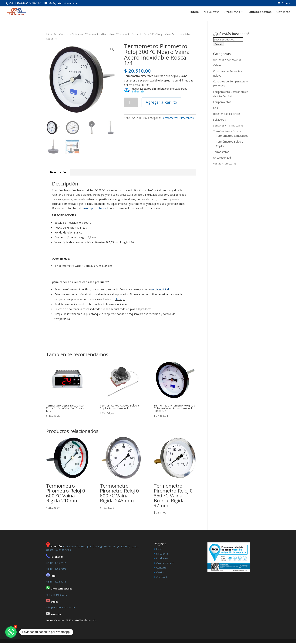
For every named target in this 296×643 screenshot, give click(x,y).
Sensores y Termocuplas (228, 125)
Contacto (283, 12)
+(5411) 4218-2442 (56, 563)
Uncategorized (222, 157)
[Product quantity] (131, 102)
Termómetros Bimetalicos (100, 34)
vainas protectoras (94, 208)
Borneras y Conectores (227, 59)
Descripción (58, 172)
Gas (215, 108)
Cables (217, 65)
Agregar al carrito (161, 102)
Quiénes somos (260, 12)
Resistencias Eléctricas (226, 114)
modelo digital (160, 289)
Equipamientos (222, 102)
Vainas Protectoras (224, 163)
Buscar (219, 44)
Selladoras (219, 119)
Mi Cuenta (211, 12)
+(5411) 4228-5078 (56, 581)
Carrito (160, 572)
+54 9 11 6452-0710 (56, 594)
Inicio (194, 12)
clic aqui (120, 299)
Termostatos (221, 152)
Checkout (161, 577)
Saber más (138, 91)
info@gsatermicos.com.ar (60, 607)
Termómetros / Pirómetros (69, 34)
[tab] (58, 172)
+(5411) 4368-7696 (56, 568)
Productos (232, 12)
